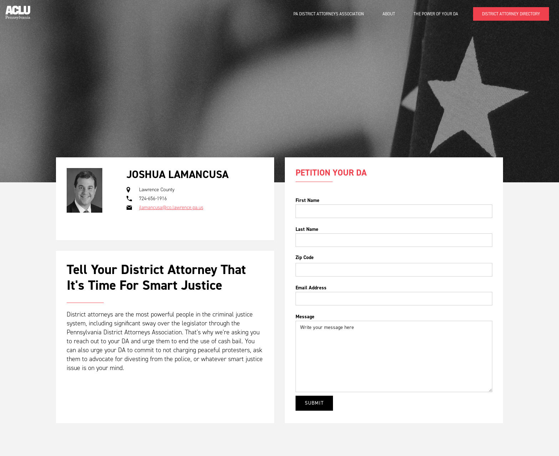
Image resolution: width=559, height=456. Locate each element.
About (389, 14)
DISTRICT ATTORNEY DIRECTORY (511, 14)
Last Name (307, 229)
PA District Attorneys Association (328, 14)
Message (305, 316)
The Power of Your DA (436, 14)
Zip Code (305, 257)
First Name (307, 200)
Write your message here (394, 356)
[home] (17, 10)
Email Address (311, 287)
